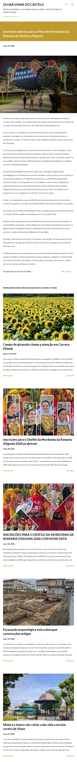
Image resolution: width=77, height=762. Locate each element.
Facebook (15, 16)
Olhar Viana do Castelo (23, 4)
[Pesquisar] (66, 4)
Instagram (7, 16)
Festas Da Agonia (22, 271)
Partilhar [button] (66, 271)
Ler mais (70, 376)
